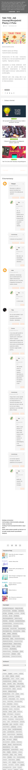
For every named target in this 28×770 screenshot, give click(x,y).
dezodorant (21, 610)
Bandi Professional (7, 688)
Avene (4, 683)
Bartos (14, 688)
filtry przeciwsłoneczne (8, 618)
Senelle (14, 762)
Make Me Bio (19, 731)
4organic (10, 673)
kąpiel (4, 633)
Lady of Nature (6, 726)
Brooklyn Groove (6, 693)
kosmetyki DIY (14, 139)
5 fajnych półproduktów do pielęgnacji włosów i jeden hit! (14, 142)
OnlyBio (9, 752)
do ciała (5, 613)
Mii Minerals (5, 736)
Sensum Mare (21, 762)
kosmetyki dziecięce (7, 625)
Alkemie (12, 676)
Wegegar (13, 183)
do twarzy (5, 615)
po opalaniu (5, 648)
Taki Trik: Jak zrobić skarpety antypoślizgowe (14, 161)
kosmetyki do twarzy (18, 623)
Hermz (4, 721)
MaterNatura (19, 734)
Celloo (22, 693)
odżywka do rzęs (18, 641)
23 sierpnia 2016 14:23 (13, 272)
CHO (13, 693)
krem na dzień (21, 628)
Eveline (10, 709)
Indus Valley (5, 724)
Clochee (4, 696)
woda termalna (6, 656)
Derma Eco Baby (18, 701)
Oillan (4, 752)
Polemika (10, 757)
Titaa (12, 310)
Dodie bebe (9, 703)
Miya (4, 739)
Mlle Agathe (9, 739)
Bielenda (5, 691)
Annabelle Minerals (7, 681)
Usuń (22, 197)
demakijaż (14, 610)
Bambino (18, 686)
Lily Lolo (4, 729)
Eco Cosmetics (6, 706)
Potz (14, 757)
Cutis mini (5, 698)
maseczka (14, 633)
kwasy (23, 631)
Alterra (12, 678)
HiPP (8, 721)
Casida (17, 693)
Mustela (4, 744)
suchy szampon (6, 653)
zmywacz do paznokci (16, 656)
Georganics (17, 714)
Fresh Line (19, 711)
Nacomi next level (17, 744)
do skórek (17, 613)
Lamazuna (13, 726)
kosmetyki (11, 620)
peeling (13, 646)
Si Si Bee (5, 764)
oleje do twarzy (17, 643)
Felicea (10, 711)
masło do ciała (16, 636)
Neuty (21, 749)
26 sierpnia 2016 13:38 (13, 394)
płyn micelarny (13, 648)
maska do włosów (7, 636)
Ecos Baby (13, 706)
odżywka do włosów (7, 643)
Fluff (15, 711)
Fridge (4, 714)
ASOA (7, 676)
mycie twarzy (6, 638)
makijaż (9, 633)
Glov (12, 716)
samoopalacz (15, 651)
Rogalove (5, 762)
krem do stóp (13, 628)
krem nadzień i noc (7, 631)
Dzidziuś (16, 703)
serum (21, 651)
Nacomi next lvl (6, 747)
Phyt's (11, 754)
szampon (14, 653)
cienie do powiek (7, 610)
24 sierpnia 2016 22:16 (13, 330)
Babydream (12, 686)
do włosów (16, 615)
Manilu (4, 734)
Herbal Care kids (19, 719)
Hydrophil (22, 721)
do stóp (22, 613)
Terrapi (14, 767)
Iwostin (21, 724)
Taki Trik (7, 89)
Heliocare (20, 716)
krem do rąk (6, 628)
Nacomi (9, 744)
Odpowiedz (15, 197)
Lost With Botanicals (17, 729)
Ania (12, 270)
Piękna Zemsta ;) (13, 590)
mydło (11, 638)
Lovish (4, 731)
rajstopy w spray (7, 651)
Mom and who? (6, 741)
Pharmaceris (5, 754)
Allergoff (17, 676)
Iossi (11, 724)
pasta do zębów (6, 646)
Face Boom (16, 709)
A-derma (21, 673)
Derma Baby (10, 701)
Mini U (11, 736)
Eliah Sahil (5, 709)
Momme (13, 741)
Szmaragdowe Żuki (7, 767)
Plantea (20, 754)
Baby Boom (5, 686)
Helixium (5, 719)
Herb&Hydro (11, 719)
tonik (19, 653)
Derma (4, 701)
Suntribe (17, 764)
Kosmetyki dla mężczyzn (8, 608)
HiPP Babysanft (14, 721)
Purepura (5, 759)
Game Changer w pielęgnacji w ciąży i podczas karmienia (17, 576)
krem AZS (16, 625)
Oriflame (20, 752)
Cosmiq (17, 696)
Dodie (4, 703)
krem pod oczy (16, 631)
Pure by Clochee (20, 757)
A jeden (15, 673)
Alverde (17, 678)
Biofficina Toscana (12, 691)
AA (3, 676)
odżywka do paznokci (8, 641)
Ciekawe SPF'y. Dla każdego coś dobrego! (16, 569)
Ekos (18, 706)
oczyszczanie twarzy (19, 638)
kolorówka (5, 620)
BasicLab (19, 688)
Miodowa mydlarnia (18, 736)
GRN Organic (10, 714)
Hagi (15, 716)
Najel (16, 747)
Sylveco (22, 764)
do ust (10, 615)
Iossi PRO (16, 724)
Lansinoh (19, 726)
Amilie (22, 678)
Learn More (12, 11)
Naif (12, 747)
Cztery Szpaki (12, 698)
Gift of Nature (6, 716)
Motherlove (19, 741)
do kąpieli (10, 613)
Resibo (18, 759)
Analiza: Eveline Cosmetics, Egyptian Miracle (15, 583)
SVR (10, 762)
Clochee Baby (11, 696)
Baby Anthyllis (20, 683)
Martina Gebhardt (11, 734)
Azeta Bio (9, 683)
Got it (18, 11)
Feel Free (5, 711)
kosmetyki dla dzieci (19, 620)
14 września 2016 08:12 (13, 456)
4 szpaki (5, 673)
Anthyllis (14, 681)
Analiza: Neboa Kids (13, 561)
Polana (4, 757)
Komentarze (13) (12, 25)
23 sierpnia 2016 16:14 (13, 311)
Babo (14, 683)
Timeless (20, 767)
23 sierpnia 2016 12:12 (13, 236)
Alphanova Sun (6, 678)
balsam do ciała (19, 608)
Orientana (14, 752)
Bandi (23, 686)
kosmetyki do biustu (7, 623)
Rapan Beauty (12, 759)
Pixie (15, 754)
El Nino (23, 706)
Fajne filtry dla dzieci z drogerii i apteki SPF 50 (16, 555)
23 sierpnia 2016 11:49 (13, 185)
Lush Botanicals (10, 731)
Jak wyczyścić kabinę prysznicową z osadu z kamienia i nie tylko (14, 121)
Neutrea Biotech (14, 749)
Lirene (9, 729)
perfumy (18, 646)
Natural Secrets (6, 749)
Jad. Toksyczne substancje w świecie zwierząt (15, 598)
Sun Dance (11, 764)
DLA (18, 698)
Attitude (20, 681)
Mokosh (15, 739)
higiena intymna (18, 618)
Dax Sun (22, 698)
